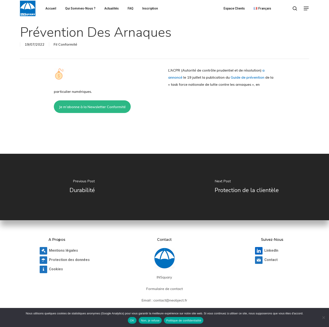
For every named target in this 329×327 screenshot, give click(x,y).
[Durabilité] (82, 187)
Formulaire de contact (164, 288)
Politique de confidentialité (183, 320)
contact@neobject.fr (170, 300)
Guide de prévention (247, 77)
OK (132, 320)
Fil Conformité (65, 44)
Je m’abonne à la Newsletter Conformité (92, 107)
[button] (306, 8)
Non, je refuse (150, 320)
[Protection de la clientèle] (247, 187)
